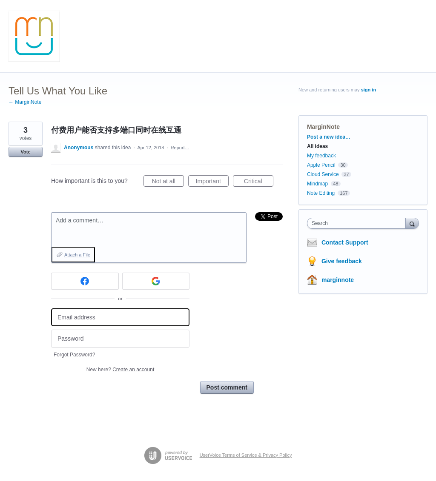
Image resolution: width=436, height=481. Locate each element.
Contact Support (344, 242)
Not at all (168, 182)
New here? (120, 370)
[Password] (120, 339)
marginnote (337, 279)
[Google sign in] (156, 281)
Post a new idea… (328, 137)
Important (212, 182)
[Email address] (120, 317)
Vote (25, 151)
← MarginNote (25, 102)
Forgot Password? (74, 355)
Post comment (227, 387)
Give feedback (341, 261)
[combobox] (358, 223)
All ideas (317, 146)
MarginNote (323, 126)
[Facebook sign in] (85, 281)
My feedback (321, 156)
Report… (180, 147)
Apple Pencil (321, 165)
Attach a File (77, 254)
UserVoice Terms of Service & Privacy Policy (246, 455)
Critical (258, 182)
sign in (368, 89)
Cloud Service (323, 174)
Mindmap (317, 184)
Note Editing (321, 193)
